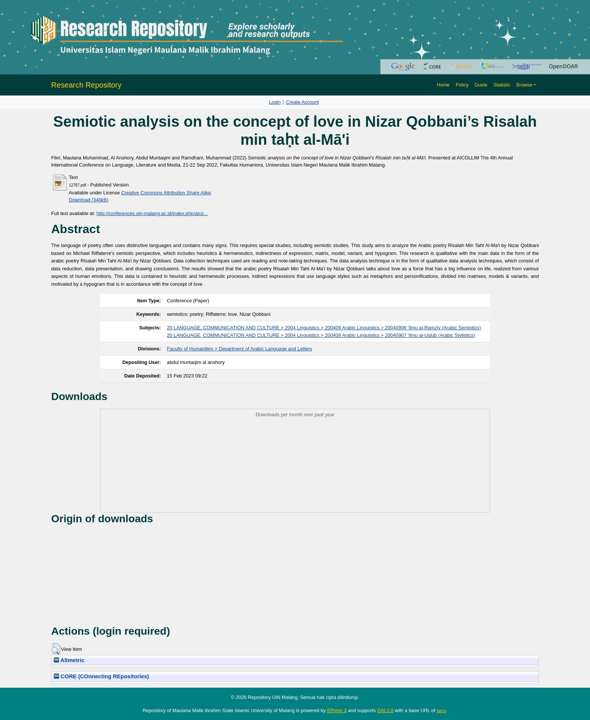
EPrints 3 (337, 710)
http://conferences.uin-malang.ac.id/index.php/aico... (152, 213)
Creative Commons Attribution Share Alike (166, 193)
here (441, 710)
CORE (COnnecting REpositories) (101, 676)
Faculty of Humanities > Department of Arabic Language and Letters (239, 349)
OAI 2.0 (385, 710)
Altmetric (69, 660)
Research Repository (86, 85)
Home (443, 85)
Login (275, 102)
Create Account (302, 102)
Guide (480, 85)
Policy (462, 85)
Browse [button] (524, 85)
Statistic (501, 85)
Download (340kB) (88, 200)
